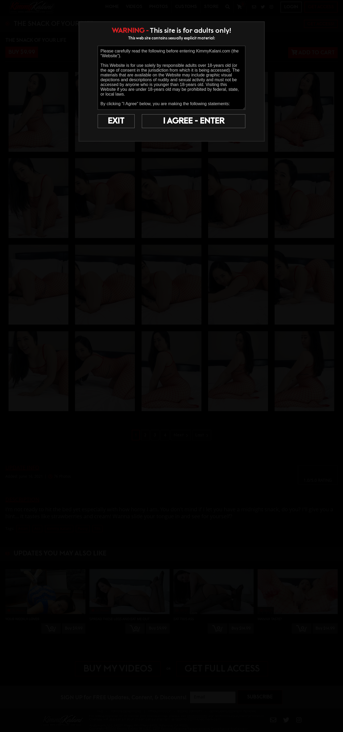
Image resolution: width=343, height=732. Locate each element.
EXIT (116, 121)
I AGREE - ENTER (193, 121)
